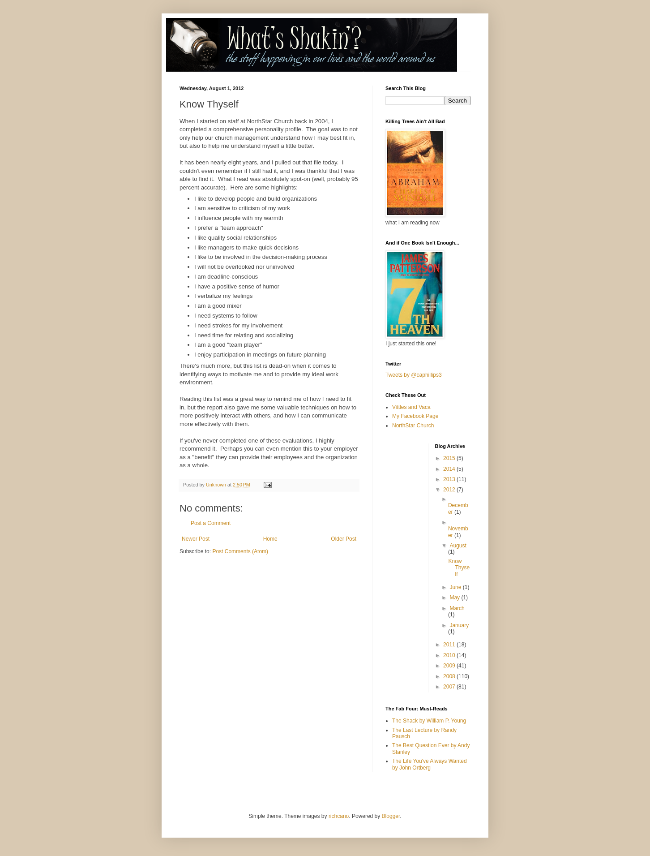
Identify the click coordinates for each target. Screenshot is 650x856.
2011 (450, 644)
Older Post (343, 539)
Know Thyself (459, 567)
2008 (450, 676)
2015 (450, 458)
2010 (450, 655)
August (457, 545)
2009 (450, 665)
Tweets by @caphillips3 (413, 375)
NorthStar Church (413, 425)
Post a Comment (211, 523)
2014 (450, 469)
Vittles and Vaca (411, 407)
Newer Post (196, 539)
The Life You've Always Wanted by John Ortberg (429, 764)
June (455, 587)
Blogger (391, 816)
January (459, 625)
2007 (450, 687)
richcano (339, 816)
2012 (450, 489)
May (455, 597)
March (456, 608)
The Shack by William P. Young (429, 721)
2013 (450, 479)
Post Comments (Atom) (240, 551)
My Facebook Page (415, 416)
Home (270, 539)
